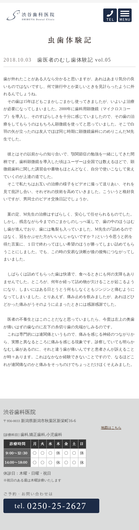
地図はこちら (111, 428)
